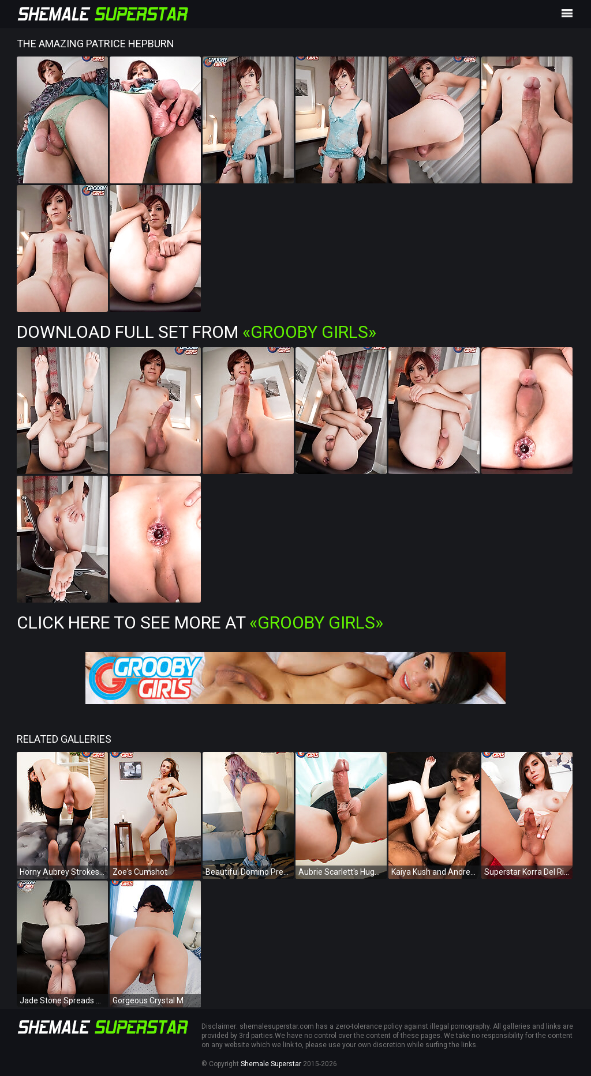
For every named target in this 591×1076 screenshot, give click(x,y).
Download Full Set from (196, 332)
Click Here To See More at (200, 622)
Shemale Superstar (271, 1064)
